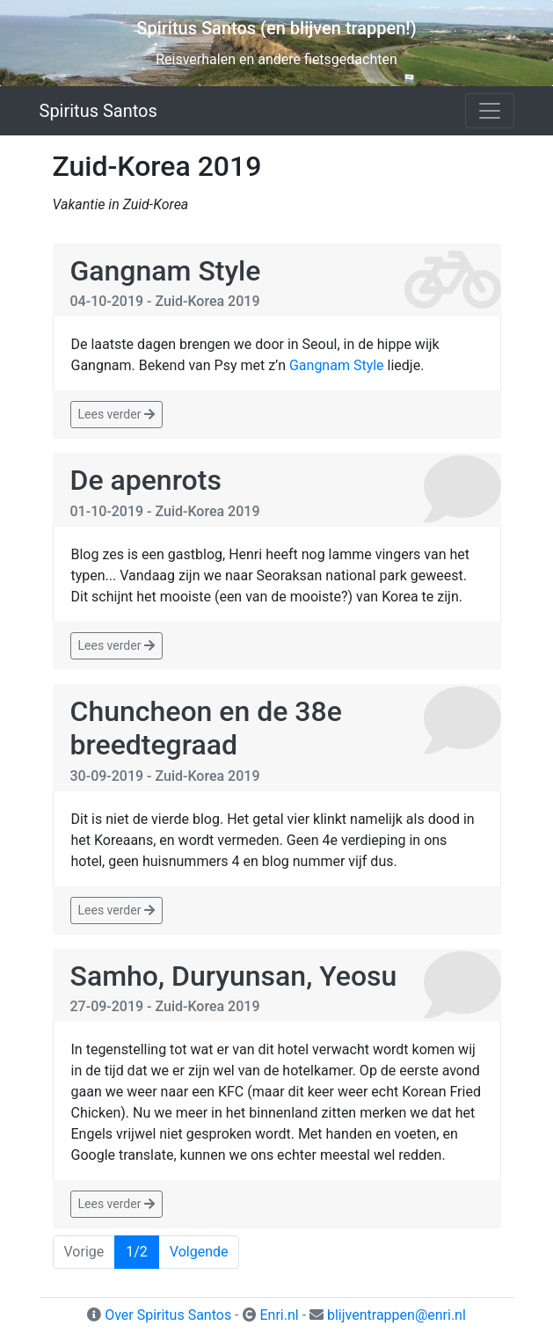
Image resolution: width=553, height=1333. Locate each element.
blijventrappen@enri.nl (396, 1315)
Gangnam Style (165, 271)
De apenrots (146, 480)
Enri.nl (278, 1315)
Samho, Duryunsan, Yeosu (233, 976)
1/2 (137, 1251)
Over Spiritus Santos (168, 1315)
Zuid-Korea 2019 (208, 301)
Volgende (199, 1251)
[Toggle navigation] (489, 110)
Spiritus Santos (98, 110)
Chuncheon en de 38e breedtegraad (206, 728)
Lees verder (116, 414)
